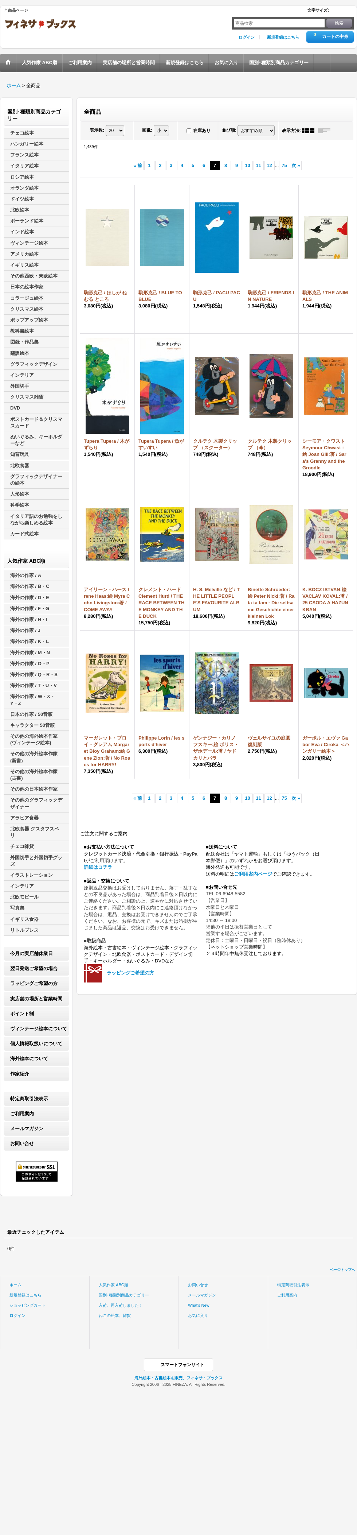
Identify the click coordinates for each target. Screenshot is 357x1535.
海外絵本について (29, 1058)
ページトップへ (342, 1270)
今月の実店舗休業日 (31, 953)
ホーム (15, 1285)
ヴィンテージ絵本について (38, 1028)
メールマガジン (26, 1128)
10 (247, 165)
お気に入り (198, 1315)
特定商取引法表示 (29, 1098)
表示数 (97, 130)
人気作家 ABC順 (113, 1285)
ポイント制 (22, 1013)
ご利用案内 (22, 1113)
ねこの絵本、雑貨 (115, 1315)
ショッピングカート (27, 1305)
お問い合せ (22, 1143)
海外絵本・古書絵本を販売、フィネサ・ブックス (178, 1378)
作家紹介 (19, 1074)
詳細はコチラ (98, 867)
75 (284, 165)
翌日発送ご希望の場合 (34, 968)
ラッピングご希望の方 (34, 983)
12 (269, 165)
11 (258, 165)
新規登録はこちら (283, 37)
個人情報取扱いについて (36, 1043)
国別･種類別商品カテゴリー (124, 1295)
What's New (198, 1305)
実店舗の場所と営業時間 (36, 998)
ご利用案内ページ (253, 874)
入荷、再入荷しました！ (121, 1305)
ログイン (247, 37)
